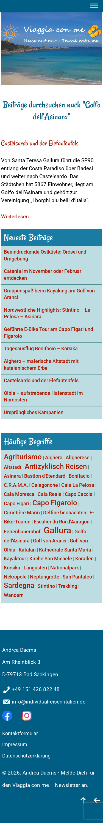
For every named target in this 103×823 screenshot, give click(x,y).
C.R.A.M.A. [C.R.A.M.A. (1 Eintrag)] (16, 485)
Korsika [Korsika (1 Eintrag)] (12, 568)
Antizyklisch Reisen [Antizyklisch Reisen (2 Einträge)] (56, 466)
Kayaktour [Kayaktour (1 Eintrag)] (15, 558)
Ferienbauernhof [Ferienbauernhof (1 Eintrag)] (22, 531)
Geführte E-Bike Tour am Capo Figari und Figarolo (48, 333)
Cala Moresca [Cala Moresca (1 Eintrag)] (19, 494)
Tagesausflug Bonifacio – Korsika (41, 348)
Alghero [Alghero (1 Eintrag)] (53, 457)
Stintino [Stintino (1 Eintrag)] (46, 586)
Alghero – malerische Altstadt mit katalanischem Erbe (41, 364)
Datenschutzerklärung (26, 756)
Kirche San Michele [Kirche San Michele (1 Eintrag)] (50, 558)
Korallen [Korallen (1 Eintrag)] (84, 558)
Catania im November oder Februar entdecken (42, 274)
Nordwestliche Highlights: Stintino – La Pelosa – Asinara (47, 313)
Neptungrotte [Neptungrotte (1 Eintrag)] (44, 577)
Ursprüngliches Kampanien (33, 412)
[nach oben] (83, 800)
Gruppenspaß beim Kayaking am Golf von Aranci (49, 294)
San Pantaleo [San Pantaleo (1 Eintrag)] (77, 577)
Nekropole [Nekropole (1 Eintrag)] (15, 577)
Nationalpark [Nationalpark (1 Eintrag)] (64, 568)
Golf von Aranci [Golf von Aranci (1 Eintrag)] (49, 541)
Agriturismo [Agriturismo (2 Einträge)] (23, 457)
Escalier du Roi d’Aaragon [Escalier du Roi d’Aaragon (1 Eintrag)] (62, 522)
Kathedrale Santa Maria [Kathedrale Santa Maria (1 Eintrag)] (65, 550)
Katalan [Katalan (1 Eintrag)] (27, 550)
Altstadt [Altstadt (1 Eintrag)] (12, 467)
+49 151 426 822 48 (36, 689)
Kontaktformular (20, 733)
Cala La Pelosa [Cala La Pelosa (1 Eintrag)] (77, 485)
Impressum (14, 744)
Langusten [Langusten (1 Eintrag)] (35, 568)
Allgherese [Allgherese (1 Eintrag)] (78, 457)
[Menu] (95, 6)
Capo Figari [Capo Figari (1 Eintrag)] (16, 503)
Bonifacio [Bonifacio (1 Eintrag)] (79, 476)
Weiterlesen (15, 216)
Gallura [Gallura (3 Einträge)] (57, 530)
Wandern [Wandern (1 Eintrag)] (14, 595)
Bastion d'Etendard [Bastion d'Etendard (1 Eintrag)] (44, 476)
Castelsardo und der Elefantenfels (40, 143)
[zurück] (97, 800)
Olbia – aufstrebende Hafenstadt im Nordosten (43, 396)
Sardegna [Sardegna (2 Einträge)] (19, 585)
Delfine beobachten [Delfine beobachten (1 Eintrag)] (64, 512)
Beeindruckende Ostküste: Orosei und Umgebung (45, 255)
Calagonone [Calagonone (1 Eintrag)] (44, 485)
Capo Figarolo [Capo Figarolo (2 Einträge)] (54, 503)
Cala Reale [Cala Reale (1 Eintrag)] (50, 494)
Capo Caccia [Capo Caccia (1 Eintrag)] (79, 494)
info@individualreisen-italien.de (48, 702)
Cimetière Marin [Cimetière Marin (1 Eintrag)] (22, 512)
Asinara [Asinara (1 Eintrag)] (12, 476)
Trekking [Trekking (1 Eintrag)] (67, 586)
